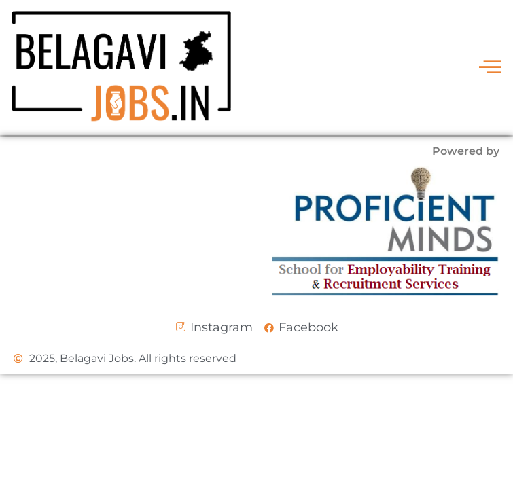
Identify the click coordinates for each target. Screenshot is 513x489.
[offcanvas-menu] (490, 67)
